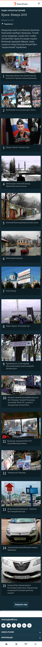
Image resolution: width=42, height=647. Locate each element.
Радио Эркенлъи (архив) (13, 11)
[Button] (7, 24)
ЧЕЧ (25, 644)
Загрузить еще (21, 605)
